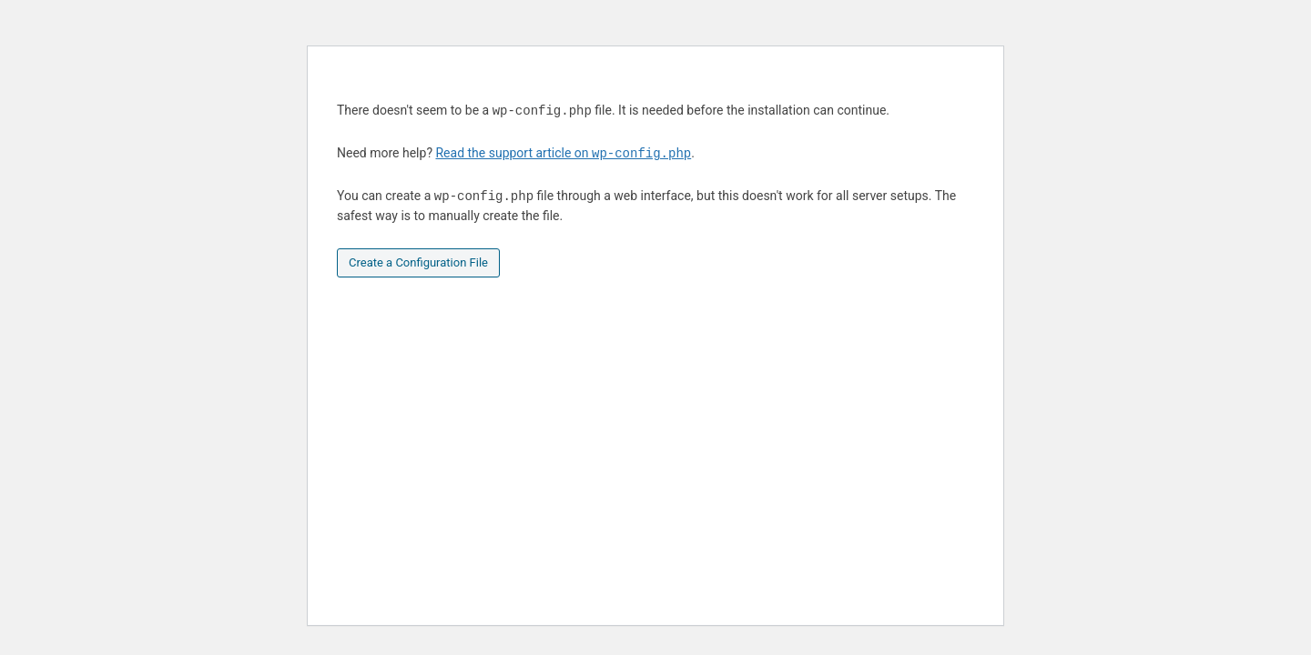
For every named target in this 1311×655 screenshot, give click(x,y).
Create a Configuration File (418, 262)
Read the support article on (563, 153)
